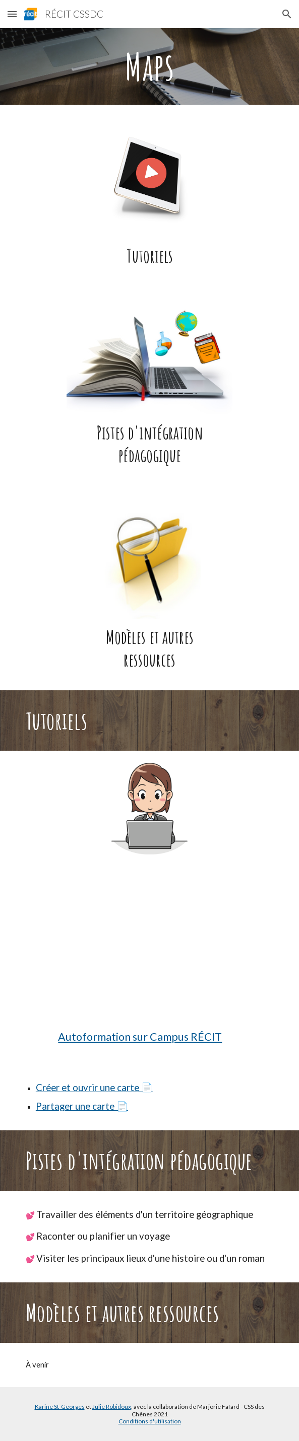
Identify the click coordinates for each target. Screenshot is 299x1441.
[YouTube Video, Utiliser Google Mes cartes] (149, 950)
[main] (149, 66)
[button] (12, 14)
